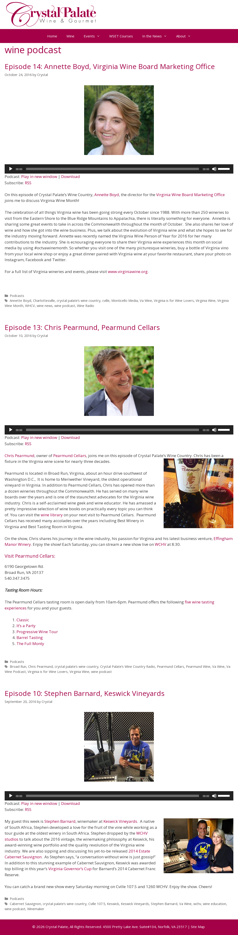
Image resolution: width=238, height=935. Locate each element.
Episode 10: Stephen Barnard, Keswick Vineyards (85, 693)
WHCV (30, 305)
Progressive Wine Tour (37, 631)
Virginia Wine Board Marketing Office (190, 194)
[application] (119, 169)
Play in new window (39, 176)
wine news (45, 305)
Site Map (198, 926)
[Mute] (214, 169)
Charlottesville (44, 300)
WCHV (160, 544)
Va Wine (146, 300)
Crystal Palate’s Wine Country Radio (127, 666)
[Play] (10, 169)
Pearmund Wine (198, 666)
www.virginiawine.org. (128, 271)
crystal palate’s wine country (78, 300)
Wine (70, 36)
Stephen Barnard (60, 821)
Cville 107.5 (96, 904)
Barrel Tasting (30, 637)
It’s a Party (26, 625)
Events (94, 36)
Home (52, 36)
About (185, 36)
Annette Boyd (106, 194)
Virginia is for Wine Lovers (174, 300)
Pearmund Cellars (69, 455)
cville (105, 300)
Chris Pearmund (19, 455)
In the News (157, 36)
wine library (52, 514)
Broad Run (18, 666)
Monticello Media (124, 300)
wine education (214, 904)
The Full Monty (30, 643)
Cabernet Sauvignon (25, 904)
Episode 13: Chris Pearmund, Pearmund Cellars (82, 327)
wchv (197, 904)
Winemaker (35, 909)
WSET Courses (121, 36)
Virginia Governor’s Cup (70, 868)
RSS (28, 182)
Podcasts (17, 295)
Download (70, 176)
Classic (23, 619)
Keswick (113, 904)
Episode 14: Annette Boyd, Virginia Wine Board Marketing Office (110, 66)
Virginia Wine (205, 300)
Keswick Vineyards (120, 821)
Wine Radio (85, 305)
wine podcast (64, 305)
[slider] (112, 169)
